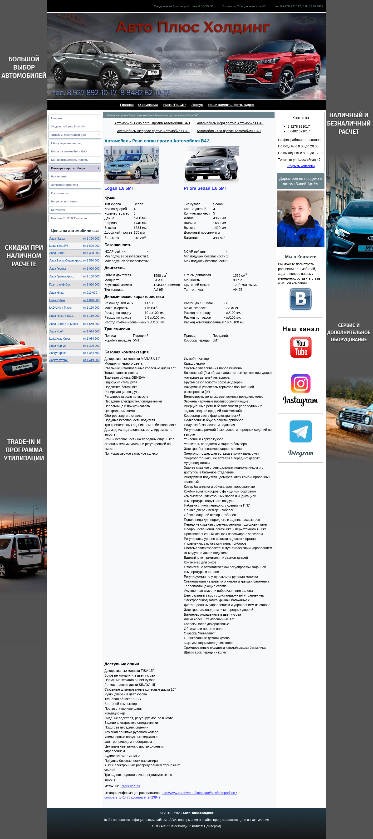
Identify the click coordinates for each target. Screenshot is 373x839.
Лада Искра (57, 238)
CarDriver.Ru (130, 786)
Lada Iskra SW (58, 245)
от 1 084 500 (91, 331)
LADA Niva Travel (60, 307)
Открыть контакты (300, 166)
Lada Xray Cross (59, 338)
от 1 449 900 (91, 360)
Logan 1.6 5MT (119, 188)
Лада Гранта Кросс (61, 276)
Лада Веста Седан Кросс (65, 260)
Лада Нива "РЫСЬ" (62, 315)
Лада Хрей (56, 331)
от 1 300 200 (91, 253)
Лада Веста (56, 253)
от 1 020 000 (91, 268)
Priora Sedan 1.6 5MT (205, 188)
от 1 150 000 (91, 307)
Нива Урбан (57, 300)
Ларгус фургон (59, 360)
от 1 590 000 (91, 260)
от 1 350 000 (91, 238)
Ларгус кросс (57, 353)
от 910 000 (90, 292)
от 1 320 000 (91, 345)
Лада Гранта (57, 268)
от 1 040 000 (91, 300)
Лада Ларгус (57, 345)
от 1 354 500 (91, 353)
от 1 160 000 (91, 276)
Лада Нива (56, 292)
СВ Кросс (71, 324)
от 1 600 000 (91, 245)
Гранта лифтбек (59, 284)
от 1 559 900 (91, 324)
